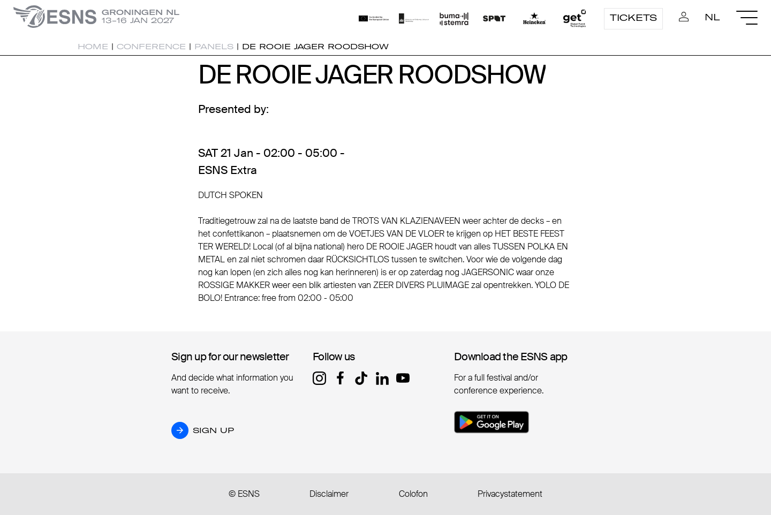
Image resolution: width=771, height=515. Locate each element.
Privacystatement (510, 493)
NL (712, 17)
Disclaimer (329, 493)
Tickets (633, 17)
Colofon (413, 493)
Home (93, 46)
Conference (151, 46)
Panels (213, 46)
